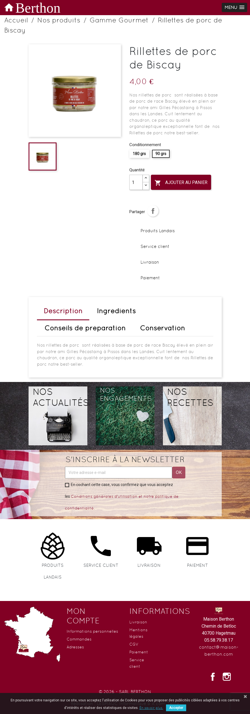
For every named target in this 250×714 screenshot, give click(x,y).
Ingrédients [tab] (116, 311)
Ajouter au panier (181, 183)
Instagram (226, 676)
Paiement (138, 652)
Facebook (212, 676)
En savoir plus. (151, 708)
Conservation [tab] (162, 328)
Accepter (176, 708)
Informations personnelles (92, 631)
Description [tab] (63, 311)
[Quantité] (136, 182)
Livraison (138, 622)
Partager (152, 210)
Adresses (75, 647)
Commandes (79, 639)
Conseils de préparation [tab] (85, 328)
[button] (234, 7)
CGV (134, 644)
